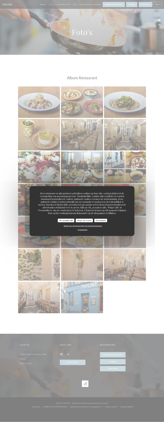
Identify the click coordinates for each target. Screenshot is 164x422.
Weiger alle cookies (84, 220)
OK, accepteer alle (66, 220)
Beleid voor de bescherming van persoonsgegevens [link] (83, 226)
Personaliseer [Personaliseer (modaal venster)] (101, 220)
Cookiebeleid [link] (82, 230)
